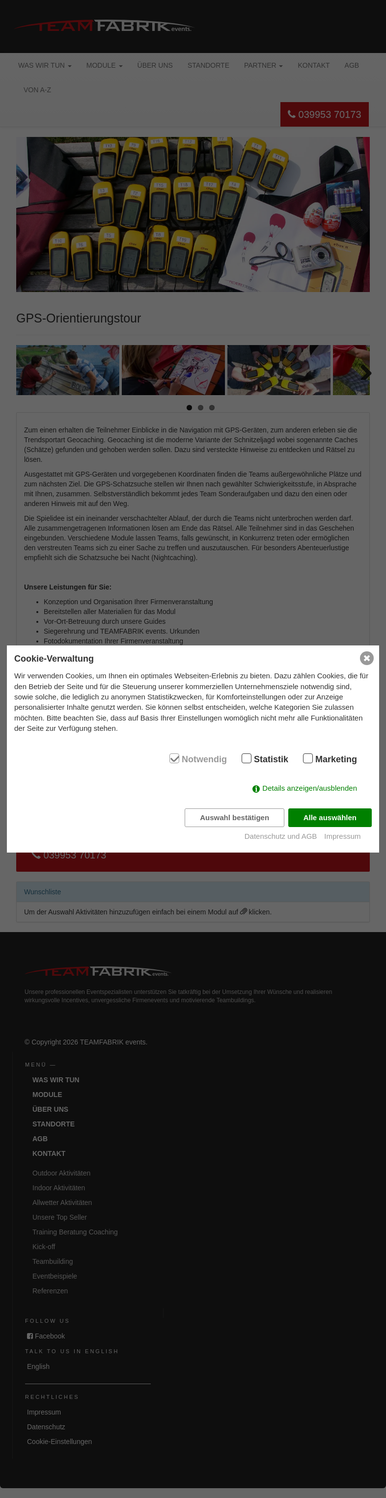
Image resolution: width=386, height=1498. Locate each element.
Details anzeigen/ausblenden (309, 788)
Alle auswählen (330, 817)
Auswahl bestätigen (234, 817)
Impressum (342, 836)
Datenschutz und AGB (281, 836)
